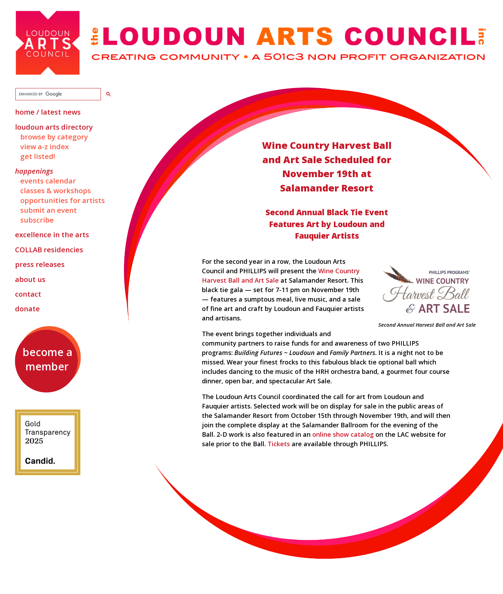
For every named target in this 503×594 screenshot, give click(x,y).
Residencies (49, 249)
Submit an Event (48, 210)
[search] (57, 94)
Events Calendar (48, 181)
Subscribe (37, 220)
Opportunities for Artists (62, 200)
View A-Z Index (44, 146)
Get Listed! (37, 156)
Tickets (279, 444)
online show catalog (344, 434)
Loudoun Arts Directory (54, 127)
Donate (27, 308)
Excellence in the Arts (52, 234)
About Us (30, 279)
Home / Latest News (48, 112)
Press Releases (40, 264)
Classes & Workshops (55, 190)
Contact (28, 294)
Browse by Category (54, 137)
